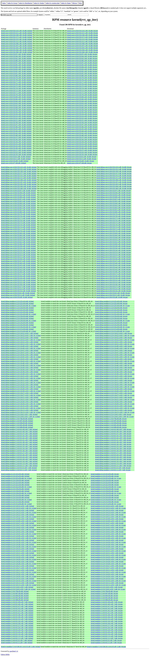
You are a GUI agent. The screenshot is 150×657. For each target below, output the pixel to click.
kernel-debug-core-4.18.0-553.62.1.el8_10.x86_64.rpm (113, 242)
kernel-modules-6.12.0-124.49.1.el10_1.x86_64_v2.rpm (108, 521)
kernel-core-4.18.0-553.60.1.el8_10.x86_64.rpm (82, 107)
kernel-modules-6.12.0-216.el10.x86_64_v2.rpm (106, 499)
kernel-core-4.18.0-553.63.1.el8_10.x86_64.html (16, 103)
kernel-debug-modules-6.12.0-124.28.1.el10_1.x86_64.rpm (113, 389)
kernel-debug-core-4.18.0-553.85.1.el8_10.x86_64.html (18, 201)
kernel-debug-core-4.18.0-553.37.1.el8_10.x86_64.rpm (113, 274)
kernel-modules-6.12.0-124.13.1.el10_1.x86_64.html (17, 583)
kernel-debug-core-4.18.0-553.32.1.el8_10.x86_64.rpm (113, 282)
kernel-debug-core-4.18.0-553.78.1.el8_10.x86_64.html (18, 216)
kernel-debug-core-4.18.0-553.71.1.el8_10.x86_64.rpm (113, 229)
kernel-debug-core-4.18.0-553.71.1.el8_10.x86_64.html (18, 229)
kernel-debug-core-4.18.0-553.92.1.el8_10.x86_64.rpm (113, 195)
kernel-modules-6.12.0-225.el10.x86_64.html (15, 474)
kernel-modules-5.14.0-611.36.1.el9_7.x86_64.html (17, 617)
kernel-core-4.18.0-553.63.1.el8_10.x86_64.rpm (82, 103)
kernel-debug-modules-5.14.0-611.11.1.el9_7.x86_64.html (19, 466)
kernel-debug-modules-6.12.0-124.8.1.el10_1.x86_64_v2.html (20, 416)
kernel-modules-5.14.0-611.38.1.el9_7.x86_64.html (17, 615)
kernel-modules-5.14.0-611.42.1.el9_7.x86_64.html (17, 610)
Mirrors (74, 3)
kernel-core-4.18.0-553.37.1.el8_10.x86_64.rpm (82, 137)
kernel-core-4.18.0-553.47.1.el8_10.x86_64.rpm (82, 125)
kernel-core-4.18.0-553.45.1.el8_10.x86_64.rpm (82, 129)
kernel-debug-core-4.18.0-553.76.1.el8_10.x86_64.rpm (113, 220)
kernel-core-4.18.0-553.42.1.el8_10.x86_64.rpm (82, 133)
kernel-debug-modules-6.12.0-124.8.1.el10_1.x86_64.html (19, 414)
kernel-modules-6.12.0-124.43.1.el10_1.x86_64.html (17, 531)
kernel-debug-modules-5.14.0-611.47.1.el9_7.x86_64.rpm (113, 434)
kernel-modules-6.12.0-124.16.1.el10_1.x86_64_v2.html (18, 581)
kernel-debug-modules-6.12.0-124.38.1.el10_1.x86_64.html (19, 372)
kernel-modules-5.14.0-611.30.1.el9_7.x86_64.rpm (107, 623)
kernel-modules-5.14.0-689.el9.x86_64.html (15, 600)
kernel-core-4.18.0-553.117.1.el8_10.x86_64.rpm (82, 37)
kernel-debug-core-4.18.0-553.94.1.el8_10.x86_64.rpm (113, 193)
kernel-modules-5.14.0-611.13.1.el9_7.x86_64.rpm (107, 636)
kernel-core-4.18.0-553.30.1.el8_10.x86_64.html (16, 148)
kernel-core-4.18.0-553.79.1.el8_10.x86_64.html (16, 78)
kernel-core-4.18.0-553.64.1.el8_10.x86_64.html (16, 101)
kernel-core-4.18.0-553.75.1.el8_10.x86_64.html (16, 86)
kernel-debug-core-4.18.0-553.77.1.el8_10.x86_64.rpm (113, 218)
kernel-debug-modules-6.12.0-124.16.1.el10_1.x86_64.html (19, 406)
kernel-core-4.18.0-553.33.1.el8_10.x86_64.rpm (82, 144)
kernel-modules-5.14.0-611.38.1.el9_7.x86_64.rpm (107, 615)
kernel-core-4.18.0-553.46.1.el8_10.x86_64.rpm (82, 127)
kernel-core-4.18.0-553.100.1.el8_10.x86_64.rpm (82, 52)
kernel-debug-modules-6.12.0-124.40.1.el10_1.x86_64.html (19, 363)
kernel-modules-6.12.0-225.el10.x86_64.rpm (105, 474)
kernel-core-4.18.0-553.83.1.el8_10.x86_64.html (16, 69)
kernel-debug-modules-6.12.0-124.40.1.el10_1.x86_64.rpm (113, 363)
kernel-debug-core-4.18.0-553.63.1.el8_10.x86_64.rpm (113, 240)
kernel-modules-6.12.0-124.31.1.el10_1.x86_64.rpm (107, 553)
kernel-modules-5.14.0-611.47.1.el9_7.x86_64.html (17, 606)
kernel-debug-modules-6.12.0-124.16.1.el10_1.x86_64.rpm (113, 406)
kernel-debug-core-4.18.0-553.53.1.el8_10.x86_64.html (18, 252)
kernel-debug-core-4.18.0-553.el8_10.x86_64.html (17, 297)
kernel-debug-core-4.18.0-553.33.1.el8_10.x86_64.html (18, 280)
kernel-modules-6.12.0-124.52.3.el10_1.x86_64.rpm (107, 506)
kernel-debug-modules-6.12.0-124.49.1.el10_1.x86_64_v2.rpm (114, 348)
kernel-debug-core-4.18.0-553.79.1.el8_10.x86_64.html (18, 214)
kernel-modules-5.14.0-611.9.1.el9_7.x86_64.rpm (106, 640)
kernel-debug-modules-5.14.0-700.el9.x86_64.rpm (111, 419)
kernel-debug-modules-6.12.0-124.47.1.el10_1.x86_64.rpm (113, 350)
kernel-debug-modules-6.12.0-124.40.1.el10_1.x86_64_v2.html (21, 365)
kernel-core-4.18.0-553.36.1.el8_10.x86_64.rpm (82, 139)
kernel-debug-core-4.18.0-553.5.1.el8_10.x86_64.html (18, 295)
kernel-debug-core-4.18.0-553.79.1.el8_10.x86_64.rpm (113, 214)
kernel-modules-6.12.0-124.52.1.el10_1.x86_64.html (17, 514)
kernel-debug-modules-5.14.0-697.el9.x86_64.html (17, 421)
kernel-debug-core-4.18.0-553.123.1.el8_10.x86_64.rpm (113, 167)
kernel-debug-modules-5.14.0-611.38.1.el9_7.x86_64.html (19, 442)
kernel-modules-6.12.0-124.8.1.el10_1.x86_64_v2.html (18, 589)
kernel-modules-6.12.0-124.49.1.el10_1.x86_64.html (17, 519)
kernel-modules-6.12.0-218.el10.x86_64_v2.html (16, 493)
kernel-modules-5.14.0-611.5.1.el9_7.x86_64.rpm (106, 642)
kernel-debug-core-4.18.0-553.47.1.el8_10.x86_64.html (18, 261)
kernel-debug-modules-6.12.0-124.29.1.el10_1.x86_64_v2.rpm (114, 387)
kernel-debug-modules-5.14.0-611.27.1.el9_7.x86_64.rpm (113, 453)
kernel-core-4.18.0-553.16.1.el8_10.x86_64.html (16, 154)
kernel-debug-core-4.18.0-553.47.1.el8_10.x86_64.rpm (113, 261)
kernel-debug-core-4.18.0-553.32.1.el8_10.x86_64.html (18, 282)
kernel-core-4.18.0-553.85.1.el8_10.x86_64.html (16, 65)
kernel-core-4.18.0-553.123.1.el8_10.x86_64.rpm (82, 31)
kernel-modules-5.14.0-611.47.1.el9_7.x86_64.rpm (107, 606)
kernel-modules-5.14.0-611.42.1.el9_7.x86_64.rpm (107, 610)
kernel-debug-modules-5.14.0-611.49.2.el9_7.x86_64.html (19, 429)
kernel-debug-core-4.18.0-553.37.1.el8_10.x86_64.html (18, 274)
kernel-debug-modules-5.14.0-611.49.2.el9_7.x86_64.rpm (113, 429)
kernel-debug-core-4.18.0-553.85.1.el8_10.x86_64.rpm (113, 201)
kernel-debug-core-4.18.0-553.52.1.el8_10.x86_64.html (18, 254)
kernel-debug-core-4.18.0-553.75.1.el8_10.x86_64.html (18, 222)
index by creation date (53, 3)
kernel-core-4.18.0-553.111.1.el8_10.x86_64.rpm (82, 41)
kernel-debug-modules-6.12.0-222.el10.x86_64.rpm (111, 310)
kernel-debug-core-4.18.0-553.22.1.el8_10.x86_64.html (18, 289)
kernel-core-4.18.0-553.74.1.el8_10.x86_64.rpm (82, 88)
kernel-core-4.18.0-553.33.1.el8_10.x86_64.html (16, 144)
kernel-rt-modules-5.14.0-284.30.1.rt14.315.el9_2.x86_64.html (20, 646)
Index (4, 3)
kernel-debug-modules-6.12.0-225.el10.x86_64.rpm (111, 301)
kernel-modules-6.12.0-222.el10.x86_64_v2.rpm (106, 487)
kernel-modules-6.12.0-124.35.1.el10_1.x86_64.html (17, 549)
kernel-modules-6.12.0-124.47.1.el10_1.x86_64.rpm (107, 523)
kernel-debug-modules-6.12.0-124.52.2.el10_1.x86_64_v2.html (21, 340)
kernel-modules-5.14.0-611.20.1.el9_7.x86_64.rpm (107, 632)
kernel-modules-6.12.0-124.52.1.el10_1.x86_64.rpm (107, 514)
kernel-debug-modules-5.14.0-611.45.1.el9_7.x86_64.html (19, 436)
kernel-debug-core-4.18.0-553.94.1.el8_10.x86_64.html (18, 193)
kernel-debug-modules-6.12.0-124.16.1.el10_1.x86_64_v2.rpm (114, 408)
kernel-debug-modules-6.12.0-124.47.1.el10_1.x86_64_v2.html (21, 352)
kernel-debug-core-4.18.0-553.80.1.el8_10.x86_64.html (18, 212)
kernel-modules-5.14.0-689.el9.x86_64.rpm (104, 600)
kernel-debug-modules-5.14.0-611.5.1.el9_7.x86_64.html (19, 470)
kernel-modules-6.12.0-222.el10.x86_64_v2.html (16, 487)
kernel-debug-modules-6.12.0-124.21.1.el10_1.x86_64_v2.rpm (114, 399)
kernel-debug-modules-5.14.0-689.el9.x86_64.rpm (111, 427)
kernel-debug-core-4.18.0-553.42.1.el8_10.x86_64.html (18, 269)
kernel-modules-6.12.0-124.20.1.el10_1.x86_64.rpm (107, 574)
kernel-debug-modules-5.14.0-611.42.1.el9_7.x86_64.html (19, 438)
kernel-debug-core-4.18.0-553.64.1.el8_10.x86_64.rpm (113, 237)
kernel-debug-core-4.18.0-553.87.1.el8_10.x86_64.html (18, 199)
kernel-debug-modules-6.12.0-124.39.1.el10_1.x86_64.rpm (113, 367)
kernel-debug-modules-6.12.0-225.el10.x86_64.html (17, 301)
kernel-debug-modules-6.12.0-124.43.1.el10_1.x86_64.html (19, 359)
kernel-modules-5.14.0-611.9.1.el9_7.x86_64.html (16, 640)
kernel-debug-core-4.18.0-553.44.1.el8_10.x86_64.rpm (113, 267)
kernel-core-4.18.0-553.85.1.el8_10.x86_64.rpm (82, 65)
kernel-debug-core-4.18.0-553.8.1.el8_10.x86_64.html (18, 293)
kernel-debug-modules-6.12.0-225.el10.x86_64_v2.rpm (112, 305)
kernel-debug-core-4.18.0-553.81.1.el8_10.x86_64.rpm (113, 210)
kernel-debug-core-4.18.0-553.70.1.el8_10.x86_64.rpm (113, 231)
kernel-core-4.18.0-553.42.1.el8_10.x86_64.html (16, 133)
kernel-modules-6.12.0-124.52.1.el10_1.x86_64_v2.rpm (108, 517)
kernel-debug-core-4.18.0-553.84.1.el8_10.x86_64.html (18, 203)
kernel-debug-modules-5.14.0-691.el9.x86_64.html (17, 425)
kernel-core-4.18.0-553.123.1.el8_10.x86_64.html (16, 31)
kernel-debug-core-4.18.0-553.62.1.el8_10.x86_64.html (18, 242)
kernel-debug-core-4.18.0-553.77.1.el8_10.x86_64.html (18, 218)
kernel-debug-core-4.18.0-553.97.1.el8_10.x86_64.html (18, 190)
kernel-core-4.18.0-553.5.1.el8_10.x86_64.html (16, 159)
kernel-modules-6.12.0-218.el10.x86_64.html (15, 489)
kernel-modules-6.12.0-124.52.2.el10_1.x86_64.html (17, 510)
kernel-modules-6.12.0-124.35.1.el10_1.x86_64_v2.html (18, 551)
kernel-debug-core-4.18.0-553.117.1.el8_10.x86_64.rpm (113, 173)
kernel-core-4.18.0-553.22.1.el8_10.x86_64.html (16, 152)
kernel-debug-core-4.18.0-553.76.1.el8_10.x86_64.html (18, 220)
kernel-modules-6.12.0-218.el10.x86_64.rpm (105, 489)
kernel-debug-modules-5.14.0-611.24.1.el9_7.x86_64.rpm (113, 457)
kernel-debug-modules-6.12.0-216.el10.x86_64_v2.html (18, 327)
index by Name (66, 3)
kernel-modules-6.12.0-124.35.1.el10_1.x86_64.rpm (107, 549)
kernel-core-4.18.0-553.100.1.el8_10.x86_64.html (16, 52)
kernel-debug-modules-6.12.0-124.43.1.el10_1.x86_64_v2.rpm (114, 361)
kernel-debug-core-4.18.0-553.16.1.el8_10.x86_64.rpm (113, 291)
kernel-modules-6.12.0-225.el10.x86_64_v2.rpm (106, 478)
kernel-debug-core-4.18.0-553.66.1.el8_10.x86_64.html (18, 235)
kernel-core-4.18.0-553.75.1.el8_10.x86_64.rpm (82, 86)
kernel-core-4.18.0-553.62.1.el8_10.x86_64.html (16, 105)
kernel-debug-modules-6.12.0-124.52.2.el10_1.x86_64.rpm (113, 337)
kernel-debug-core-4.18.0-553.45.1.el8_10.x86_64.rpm (113, 265)
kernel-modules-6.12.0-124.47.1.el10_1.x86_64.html (17, 523)
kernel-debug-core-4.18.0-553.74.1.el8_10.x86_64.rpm (113, 225)
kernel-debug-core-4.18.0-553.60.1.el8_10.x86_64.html (18, 244)
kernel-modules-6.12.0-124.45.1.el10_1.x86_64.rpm (107, 527)
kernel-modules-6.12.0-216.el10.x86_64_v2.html (16, 499)
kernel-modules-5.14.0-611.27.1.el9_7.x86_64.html (17, 625)
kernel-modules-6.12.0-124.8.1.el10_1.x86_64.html (17, 587)
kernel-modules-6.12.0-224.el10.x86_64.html (15, 480)
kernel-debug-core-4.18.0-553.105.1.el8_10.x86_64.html (19, 184)
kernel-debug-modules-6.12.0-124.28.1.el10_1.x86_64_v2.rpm (114, 391)
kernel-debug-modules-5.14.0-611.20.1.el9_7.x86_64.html (19, 459)
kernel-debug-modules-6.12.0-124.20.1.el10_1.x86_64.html (19, 402)
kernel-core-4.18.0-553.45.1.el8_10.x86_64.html (16, 129)
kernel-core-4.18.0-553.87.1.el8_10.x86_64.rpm (82, 63)
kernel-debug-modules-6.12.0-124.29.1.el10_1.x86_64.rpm (113, 384)
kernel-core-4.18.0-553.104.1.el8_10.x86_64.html (16, 50)
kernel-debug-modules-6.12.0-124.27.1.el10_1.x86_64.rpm (113, 393)
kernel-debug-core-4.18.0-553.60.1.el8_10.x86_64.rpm (113, 244)
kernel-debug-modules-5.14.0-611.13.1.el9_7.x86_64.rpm (113, 463)
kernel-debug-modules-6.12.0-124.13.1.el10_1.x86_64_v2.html (21, 412)
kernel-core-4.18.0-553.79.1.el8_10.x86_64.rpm (82, 78)
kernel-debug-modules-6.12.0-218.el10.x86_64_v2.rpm (112, 320)
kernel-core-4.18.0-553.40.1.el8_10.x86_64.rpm (82, 135)
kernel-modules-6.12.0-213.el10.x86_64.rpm (105, 502)
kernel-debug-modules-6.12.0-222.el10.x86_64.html (17, 310)
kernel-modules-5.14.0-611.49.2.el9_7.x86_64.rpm (107, 602)
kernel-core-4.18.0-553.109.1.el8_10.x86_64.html (16, 43)
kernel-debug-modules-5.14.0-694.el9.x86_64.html (17, 423)
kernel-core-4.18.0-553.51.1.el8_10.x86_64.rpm (82, 120)
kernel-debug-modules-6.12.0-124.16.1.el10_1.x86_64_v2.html (21, 408)
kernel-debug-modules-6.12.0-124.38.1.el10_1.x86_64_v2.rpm (114, 374)
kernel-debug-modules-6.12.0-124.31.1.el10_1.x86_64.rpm (113, 380)
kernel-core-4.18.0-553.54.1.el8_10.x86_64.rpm (82, 114)
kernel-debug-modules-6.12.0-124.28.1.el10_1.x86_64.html (19, 389)
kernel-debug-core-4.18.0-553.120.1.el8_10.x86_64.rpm (113, 171)
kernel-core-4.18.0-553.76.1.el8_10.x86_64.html (16, 84)
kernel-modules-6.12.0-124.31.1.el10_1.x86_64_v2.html (18, 555)
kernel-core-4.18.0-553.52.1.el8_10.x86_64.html (16, 118)
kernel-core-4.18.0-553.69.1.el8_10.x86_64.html (16, 97)
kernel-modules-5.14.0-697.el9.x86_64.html (15, 593)
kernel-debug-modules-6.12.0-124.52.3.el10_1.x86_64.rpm (113, 333)
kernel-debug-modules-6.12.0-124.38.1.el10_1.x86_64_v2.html (21, 374)
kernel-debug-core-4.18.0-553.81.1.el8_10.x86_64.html (18, 210)
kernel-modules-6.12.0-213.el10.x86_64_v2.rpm (106, 504)
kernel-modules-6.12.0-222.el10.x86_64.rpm (105, 482)
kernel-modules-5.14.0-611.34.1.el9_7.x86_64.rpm (107, 621)
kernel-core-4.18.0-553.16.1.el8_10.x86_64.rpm (82, 154)
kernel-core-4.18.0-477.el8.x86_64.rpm (79, 163)
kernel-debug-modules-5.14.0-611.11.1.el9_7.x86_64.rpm (113, 466)
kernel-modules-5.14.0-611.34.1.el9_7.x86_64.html (17, 621)
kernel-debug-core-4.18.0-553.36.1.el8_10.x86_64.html (18, 276)
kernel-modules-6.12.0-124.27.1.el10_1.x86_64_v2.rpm (108, 568)
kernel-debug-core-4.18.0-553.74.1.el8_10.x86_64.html (18, 225)
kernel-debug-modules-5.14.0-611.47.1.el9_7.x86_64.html (19, 434)
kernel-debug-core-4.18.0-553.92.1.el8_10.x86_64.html (18, 195)
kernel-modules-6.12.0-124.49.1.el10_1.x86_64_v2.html (18, 521)
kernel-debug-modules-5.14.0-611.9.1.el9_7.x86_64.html (19, 468)
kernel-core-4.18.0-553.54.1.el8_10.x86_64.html (16, 114)
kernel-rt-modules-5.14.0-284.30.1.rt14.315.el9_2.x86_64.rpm (106, 646)
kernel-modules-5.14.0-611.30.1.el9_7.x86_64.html (17, 623)
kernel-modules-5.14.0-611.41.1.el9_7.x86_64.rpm (107, 613)
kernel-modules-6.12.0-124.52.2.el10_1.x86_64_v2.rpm (108, 512)
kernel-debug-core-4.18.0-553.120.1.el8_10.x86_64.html (19, 171)
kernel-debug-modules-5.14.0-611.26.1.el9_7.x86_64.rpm (113, 455)
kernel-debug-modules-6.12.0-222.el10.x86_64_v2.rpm (112, 314)
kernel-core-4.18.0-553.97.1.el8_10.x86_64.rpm (82, 54)
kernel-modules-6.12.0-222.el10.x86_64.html (15, 482)
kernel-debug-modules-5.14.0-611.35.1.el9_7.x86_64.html (19, 446)
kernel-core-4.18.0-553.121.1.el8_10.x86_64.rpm (82, 33)
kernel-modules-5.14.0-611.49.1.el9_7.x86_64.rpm (107, 604)
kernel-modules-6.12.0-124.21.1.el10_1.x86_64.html (17, 570)
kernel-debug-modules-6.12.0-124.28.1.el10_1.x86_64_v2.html (21, 391)
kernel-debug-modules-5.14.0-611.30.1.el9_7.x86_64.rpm (113, 451)
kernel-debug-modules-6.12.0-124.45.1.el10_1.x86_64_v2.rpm (114, 357)
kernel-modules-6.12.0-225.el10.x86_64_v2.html (16, 478)
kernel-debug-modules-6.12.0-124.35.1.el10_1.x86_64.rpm (113, 376)
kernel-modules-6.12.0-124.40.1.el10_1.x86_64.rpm (107, 536)
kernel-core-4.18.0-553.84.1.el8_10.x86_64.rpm (82, 67)
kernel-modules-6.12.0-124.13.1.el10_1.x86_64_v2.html (18, 585)
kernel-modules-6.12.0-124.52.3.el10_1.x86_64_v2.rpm (108, 508)
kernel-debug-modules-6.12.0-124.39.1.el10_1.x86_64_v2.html (21, 369)
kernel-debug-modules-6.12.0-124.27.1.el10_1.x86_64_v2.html (21, 395)
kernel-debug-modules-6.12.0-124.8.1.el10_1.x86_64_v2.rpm (114, 416)
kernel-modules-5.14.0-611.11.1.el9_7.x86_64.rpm (107, 638)
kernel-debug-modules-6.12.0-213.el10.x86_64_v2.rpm (112, 331)
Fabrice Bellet (5, 654)
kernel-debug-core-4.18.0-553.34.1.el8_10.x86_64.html (18, 278)
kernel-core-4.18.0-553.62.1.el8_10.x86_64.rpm (82, 105)
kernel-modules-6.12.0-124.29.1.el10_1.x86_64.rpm (107, 557)
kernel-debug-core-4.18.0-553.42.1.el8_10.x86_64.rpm (113, 269)
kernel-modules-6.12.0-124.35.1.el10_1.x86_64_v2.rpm (108, 551)
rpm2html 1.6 (14, 651)
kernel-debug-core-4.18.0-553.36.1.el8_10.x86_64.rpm (113, 276)
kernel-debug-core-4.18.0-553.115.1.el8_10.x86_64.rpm (113, 176)
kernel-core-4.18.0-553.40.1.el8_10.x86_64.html (16, 135)
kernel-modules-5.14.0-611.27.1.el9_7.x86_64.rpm (107, 625)
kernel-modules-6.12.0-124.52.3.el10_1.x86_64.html (17, 506)
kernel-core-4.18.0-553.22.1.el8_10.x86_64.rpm (82, 152)
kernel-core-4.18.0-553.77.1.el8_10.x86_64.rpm (82, 82)
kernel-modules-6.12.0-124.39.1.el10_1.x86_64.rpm (107, 540)
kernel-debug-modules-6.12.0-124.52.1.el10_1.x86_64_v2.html (21, 344)
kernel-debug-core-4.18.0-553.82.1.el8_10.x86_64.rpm (113, 208)
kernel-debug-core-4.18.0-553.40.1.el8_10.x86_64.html (18, 272)
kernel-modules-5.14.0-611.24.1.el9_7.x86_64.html (17, 630)
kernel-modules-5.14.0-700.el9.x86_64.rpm (104, 591)
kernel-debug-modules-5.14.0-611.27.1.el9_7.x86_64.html (19, 453)
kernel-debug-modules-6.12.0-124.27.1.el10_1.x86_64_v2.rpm (114, 395)
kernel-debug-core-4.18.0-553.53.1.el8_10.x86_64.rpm (113, 252)
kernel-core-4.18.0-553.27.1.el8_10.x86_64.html (16, 150)
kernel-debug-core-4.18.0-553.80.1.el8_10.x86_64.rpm (113, 212)
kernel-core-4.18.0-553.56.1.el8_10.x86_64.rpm (82, 112)
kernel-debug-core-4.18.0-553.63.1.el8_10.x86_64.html (18, 240)
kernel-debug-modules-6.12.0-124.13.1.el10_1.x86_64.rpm (113, 410)
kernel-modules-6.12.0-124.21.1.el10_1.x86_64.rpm (107, 570)
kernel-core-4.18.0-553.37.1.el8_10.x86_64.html (16, 137)
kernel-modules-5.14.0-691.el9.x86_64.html (15, 598)
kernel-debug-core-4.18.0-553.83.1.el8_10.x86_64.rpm (113, 205)
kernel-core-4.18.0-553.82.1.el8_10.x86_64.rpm (82, 71)
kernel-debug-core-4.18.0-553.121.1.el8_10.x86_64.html (19, 169)
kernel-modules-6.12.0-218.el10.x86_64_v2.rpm (106, 493)
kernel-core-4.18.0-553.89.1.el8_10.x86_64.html (16, 60)
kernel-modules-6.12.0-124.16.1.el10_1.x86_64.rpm (107, 578)
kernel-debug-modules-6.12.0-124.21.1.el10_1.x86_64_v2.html (21, 399)
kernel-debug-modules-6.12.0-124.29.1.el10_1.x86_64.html (19, 384)
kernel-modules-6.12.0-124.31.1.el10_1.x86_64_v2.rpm (108, 555)
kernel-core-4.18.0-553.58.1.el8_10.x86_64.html (16, 110)
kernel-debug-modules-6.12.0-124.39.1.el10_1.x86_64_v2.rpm (114, 369)
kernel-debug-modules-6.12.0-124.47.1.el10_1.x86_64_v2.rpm (114, 352)
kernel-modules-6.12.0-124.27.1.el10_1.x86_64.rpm (107, 566)
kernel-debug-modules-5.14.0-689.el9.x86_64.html (17, 427)
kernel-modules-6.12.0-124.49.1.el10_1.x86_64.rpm (107, 519)
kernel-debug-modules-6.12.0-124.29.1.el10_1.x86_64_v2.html (21, 387)
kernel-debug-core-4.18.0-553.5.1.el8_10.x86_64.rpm (113, 295)
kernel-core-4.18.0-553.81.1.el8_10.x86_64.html (16, 73)
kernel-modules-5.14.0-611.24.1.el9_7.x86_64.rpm (107, 630)
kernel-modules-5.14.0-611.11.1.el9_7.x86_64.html (17, 638)
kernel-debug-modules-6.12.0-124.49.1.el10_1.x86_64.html (19, 346)
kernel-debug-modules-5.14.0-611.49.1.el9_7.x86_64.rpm (113, 431)
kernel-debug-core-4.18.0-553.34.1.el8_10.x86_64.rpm (113, 278)
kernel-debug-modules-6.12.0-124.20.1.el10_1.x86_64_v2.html (21, 404)
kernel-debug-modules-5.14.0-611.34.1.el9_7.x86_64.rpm (113, 448)
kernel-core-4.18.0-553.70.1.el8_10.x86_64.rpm (82, 95)
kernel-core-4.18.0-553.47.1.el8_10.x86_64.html (16, 125)
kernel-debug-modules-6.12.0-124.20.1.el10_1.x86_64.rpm (113, 402)
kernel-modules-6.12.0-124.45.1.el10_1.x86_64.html (17, 527)
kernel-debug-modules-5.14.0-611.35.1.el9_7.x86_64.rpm (113, 446)
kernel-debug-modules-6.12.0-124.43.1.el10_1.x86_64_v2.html (21, 361)
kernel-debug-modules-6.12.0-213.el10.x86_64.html (17, 329)
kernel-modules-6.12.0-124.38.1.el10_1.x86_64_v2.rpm (108, 546)
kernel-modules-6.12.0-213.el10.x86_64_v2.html (16, 504)
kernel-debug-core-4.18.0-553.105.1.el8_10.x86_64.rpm (113, 184)
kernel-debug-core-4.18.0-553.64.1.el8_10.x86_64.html (18, 237)
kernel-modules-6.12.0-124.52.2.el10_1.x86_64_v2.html (18, 512)
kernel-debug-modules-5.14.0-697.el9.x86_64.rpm (111, 421)
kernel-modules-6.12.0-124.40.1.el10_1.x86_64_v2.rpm (108, 538)
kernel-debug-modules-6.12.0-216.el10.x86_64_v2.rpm (112, 327)
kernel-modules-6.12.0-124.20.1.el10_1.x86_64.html (17, 574)
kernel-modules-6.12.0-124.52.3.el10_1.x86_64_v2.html (18, 508)
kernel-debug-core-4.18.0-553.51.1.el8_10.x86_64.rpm (113, 257)
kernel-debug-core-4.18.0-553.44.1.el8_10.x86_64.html (18, 267)
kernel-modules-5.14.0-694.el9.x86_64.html (15, 595)
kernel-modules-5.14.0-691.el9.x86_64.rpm (104, 598)
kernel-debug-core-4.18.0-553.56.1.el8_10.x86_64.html (18, 248)
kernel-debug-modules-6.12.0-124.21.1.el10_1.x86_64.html (19, 397)
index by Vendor (39, 3)
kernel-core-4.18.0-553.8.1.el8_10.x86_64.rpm (81, 157)
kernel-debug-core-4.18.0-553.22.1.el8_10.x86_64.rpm (113, 289)
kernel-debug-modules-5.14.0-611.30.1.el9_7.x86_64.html (19, 451)
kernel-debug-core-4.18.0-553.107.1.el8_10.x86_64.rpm (113, 182)
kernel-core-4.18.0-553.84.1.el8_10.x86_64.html (16, 67)
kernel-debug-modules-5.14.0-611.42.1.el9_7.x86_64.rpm (113, 438)
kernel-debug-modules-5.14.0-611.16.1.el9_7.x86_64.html (19, 461)
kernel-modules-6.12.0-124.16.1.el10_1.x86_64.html (17, 578)
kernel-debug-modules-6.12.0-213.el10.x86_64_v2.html (18, 331)
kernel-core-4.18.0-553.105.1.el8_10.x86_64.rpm (82, 48)
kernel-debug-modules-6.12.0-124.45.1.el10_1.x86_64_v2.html (21, 357)
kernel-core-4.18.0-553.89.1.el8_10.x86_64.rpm (82, 60)
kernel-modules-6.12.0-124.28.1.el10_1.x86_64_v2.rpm (108, 563)
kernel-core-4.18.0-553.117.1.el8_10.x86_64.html (16, 37)
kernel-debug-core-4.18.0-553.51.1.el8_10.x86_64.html (18, 257)
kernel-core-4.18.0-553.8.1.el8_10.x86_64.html (16, 157)
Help (80, 3)
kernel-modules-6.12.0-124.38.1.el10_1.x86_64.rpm (107, 544)
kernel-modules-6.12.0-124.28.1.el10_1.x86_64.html (17, 561)
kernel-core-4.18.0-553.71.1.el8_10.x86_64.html (16, 92)
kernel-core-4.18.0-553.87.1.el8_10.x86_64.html (16, 63)
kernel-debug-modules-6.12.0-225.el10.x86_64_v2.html (18, 305)
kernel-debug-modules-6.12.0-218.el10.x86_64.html (17, 316)
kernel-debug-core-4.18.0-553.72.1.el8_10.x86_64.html (18, 227)
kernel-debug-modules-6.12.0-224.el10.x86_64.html (17, 308)
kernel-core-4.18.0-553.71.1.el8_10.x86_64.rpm (82, 92)
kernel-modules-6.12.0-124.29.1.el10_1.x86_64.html (17, 557)
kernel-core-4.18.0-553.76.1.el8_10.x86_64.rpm (82, 84)
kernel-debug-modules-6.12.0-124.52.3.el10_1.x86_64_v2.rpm (114, 335)
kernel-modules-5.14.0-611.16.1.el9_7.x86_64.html (17, 634)
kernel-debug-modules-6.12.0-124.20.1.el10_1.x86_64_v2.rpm (114, 404)
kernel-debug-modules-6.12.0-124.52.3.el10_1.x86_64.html (19, 333)
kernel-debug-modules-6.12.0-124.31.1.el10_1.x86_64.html (19, 380)
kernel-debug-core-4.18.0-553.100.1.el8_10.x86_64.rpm (113, 188)
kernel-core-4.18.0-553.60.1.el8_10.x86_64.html (16, 107)
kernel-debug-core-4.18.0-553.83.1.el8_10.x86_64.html (18, 205)
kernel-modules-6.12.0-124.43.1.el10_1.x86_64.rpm (107, 531)
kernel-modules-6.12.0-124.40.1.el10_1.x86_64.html (17, 536)
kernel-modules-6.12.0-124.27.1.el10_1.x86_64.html (17, 566)
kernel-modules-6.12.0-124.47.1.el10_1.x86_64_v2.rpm (108, 525)
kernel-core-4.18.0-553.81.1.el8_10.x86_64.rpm (82, 73)
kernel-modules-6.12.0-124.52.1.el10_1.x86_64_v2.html (18, 517)
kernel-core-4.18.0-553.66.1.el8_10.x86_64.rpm (82, 99)
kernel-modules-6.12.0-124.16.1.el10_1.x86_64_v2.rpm (108, 581)
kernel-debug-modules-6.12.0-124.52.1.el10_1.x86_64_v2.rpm (114, 344)
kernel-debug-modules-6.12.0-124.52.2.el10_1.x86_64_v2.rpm (114, 340)
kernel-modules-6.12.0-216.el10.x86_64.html (15, 495)
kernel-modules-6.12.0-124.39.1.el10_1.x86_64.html (17, 540)
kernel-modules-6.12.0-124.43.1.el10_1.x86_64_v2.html (18, 534)
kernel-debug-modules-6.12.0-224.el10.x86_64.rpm (111, 308)
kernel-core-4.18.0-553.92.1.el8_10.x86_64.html (16, 58)
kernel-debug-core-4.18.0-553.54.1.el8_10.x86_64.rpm (113, 250)
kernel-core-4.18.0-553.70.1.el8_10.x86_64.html (16, 95)
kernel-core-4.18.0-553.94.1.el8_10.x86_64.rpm (82, 56)
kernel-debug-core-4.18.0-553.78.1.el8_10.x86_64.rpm (113, 216)
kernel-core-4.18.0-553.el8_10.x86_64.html (14, 161)
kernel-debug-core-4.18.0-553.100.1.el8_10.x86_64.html (19, 188)
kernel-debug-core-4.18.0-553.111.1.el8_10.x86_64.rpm (113, 178)
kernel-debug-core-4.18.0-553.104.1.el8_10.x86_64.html (19, 186)
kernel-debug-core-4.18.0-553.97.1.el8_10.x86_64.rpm (113, 190)
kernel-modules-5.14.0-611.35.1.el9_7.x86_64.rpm (107, 619)
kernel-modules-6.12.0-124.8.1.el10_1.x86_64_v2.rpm (108, 589)
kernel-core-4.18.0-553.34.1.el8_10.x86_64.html (16, 142)
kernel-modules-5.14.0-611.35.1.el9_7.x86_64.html (17, 619)
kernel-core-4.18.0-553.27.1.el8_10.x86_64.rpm (82, 150)
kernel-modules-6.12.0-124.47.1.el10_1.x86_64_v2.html (18, 525)
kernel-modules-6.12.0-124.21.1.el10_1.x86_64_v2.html (18, 572)
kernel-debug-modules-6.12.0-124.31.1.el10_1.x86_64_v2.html (21, 382)
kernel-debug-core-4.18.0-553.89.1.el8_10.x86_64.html (18, 197)
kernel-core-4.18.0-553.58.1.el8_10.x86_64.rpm (82, 110)
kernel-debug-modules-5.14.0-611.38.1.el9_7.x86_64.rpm (113, 442)
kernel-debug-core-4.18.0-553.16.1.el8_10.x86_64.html (18, 291)
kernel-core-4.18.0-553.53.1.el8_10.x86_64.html (16, 116)
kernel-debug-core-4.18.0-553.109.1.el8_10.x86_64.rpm (113, 180)
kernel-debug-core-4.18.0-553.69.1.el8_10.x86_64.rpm (113, 233)
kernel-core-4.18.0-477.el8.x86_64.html (13, 163)
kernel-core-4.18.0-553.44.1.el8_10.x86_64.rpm (82, 131)
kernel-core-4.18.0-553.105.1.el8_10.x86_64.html (16, 48)
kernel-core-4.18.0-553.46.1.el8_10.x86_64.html (16, 127)
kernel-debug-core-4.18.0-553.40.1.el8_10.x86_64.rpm (113, 272)
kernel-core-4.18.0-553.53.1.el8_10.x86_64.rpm (82, 116)
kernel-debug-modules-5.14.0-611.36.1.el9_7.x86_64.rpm (113, 444)
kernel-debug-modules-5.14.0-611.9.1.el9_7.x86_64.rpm (112, 468)
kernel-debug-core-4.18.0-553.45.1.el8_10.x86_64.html (18, 265)
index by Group (12, 3)
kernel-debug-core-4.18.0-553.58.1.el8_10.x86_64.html (18, 246)
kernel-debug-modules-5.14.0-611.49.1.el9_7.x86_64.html (19, 431)
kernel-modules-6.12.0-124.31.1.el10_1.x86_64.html (17, 553)
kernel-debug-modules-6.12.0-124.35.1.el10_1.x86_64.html (19, 376)
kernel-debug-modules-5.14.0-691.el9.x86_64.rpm (111, 425)
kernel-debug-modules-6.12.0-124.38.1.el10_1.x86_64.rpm (113, 372)
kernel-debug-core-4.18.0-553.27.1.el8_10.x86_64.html (18, 286)
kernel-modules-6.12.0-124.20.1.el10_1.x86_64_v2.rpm (108, 576)
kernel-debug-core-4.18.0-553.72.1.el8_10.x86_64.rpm (113, 227)
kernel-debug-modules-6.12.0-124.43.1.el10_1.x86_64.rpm (113, 359)
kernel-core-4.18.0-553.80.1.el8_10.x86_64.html (16, 75)
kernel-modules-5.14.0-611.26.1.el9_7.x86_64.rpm (107, 627)
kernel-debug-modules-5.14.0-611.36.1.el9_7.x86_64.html (19, 444)
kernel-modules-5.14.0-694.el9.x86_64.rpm (104, 595)
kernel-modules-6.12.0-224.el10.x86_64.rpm (105, 480)
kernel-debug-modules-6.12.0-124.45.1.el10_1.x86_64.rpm (113, 355)
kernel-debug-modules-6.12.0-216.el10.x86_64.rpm (111, 323)
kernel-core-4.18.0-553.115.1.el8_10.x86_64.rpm (82, 39)
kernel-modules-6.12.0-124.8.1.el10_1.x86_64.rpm (107, 587)
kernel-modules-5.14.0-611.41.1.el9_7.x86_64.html (17, 613)
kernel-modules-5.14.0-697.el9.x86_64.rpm (104, 593)
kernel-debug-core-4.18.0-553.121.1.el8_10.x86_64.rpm (113, 169)
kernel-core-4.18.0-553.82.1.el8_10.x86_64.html (16, 71)
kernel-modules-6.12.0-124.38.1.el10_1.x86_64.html (17, 544)
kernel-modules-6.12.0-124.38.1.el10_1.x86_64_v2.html (18, 546)
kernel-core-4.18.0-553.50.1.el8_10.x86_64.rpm (82, 122)
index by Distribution (25, 3)
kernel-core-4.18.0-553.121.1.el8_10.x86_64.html (16, 33)
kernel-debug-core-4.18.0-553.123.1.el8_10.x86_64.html (19, 167)
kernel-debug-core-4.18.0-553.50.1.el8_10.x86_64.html (18, 259)
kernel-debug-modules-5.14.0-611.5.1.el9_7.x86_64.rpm (112, 470)
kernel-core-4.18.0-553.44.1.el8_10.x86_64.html (16, 131)
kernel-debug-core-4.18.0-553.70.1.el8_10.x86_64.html (18, 231)
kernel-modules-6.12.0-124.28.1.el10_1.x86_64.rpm (107, 561)
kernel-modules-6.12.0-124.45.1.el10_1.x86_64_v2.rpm (108, 529)
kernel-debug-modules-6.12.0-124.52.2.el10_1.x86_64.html (19, 337)
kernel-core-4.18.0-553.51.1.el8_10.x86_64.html (16, 120)
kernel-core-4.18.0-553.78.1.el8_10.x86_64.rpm (82, 80)
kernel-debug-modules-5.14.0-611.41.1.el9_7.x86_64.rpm (113, 440)
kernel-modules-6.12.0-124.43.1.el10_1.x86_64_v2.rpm (108, 534)
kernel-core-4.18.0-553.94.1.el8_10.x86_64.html (16, 56)
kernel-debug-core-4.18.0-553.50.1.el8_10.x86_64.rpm (113, 259)
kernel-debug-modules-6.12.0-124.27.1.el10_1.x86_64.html (19, 393)
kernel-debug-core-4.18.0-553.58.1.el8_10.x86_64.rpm (113, 246)
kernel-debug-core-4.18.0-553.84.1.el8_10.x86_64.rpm (113, 203)
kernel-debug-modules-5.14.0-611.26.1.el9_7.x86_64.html (19, 455)
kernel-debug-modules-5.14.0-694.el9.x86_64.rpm (111, 423)
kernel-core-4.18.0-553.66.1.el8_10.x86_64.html (16, 99)
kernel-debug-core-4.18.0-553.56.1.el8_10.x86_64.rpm (113, 248)
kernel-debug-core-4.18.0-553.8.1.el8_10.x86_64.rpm (113, 293)
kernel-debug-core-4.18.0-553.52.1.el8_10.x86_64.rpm (113, 254)
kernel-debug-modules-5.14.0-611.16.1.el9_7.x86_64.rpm (113, 461)
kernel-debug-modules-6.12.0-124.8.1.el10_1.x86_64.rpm (113, 414)
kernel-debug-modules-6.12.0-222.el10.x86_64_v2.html (18, 314)
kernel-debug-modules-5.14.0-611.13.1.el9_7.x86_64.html (19, 463)
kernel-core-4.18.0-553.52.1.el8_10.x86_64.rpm (82, 118)
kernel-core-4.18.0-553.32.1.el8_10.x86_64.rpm (82, 146)
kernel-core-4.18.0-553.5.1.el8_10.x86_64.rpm (81, 159)
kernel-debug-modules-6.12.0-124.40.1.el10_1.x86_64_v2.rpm (114, 365)
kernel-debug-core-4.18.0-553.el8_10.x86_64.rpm (112, 297)
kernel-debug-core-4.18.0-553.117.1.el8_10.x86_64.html (18, 173)
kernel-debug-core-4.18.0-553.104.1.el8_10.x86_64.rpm (113, 186)
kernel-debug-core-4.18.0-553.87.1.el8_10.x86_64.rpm (113, 199)
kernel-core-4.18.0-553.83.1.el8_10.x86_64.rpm (82, 69)
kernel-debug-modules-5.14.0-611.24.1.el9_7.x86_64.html (19, 457)
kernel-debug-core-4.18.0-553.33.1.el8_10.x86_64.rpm (113, 280)
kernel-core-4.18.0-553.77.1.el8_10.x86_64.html (16, 82)
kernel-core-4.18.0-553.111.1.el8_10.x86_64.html (16, 41)
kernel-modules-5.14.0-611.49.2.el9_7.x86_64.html (17, 602)
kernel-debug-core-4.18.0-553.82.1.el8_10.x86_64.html (18, 208)
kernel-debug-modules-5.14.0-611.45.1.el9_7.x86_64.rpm (113, 436)
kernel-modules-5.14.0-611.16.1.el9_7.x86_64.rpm (107, 634)
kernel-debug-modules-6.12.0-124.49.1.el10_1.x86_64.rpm (113, 346)
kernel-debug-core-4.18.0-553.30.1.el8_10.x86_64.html (18, 284)
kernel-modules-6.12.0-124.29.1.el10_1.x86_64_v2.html (18, 559)
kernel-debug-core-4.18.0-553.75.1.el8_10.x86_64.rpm (113, 222)
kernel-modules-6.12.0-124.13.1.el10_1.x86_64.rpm (107, 583)
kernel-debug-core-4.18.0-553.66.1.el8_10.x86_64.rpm (113, 235)
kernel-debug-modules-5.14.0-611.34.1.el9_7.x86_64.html (19, 448)
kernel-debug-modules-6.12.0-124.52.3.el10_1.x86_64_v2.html (21, 335)
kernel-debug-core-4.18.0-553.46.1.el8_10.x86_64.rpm (113, 263)
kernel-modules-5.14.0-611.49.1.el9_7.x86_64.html (17, 604)
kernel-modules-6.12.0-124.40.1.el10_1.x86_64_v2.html (18, 538)
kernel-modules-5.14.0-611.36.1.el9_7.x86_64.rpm (107, 617)
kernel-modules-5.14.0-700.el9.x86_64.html (15, 591)
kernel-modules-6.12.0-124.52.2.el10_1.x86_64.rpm (107, 510)
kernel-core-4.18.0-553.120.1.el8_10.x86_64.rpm (82, 35)
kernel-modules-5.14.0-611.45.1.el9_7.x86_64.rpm (107, 608)
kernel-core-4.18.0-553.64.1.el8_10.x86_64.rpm (82, 101)
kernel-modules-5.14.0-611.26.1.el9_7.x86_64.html (17, 627)
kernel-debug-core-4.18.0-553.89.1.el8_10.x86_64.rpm (113, 197)
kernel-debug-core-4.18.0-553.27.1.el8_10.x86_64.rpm (113, 286)
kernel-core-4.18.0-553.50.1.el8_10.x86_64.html (16, 122)
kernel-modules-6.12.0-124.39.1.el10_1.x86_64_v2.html (18, 542)
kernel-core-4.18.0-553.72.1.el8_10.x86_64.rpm (82, 90)
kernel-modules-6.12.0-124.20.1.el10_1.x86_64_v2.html (18, 576)
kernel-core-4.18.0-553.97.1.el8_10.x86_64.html (16, 54)
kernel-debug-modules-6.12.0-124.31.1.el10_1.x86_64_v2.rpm (114, 382)
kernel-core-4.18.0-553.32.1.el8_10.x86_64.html (16, 146)
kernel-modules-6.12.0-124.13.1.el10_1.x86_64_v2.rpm (108, 585)
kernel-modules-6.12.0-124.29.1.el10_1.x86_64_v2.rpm (108, 559)
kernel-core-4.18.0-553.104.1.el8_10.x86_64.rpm (82, 50)
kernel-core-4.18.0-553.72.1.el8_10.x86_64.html (16, 90)
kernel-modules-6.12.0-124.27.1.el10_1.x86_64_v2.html (18, 568)
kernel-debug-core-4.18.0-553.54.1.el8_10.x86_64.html (18, 250)
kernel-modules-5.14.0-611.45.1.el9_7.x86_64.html (17, 608)
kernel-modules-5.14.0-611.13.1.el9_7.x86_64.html (17, 636)
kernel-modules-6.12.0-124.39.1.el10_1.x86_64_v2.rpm (108, 542)
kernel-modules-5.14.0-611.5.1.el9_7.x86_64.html (16, 642)
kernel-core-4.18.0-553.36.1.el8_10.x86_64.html (16, 139)
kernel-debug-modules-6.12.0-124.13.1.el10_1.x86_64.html (19, 410)
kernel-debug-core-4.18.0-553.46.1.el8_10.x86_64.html (18, 263)
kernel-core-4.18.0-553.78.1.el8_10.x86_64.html (16, 80)
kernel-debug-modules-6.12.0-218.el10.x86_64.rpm (111, 316)
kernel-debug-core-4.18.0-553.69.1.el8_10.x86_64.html (18, 233)
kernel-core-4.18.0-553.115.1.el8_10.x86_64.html (16, 39)
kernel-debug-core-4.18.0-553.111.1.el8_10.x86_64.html (18, 178)
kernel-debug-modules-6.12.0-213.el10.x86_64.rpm (111, 329)
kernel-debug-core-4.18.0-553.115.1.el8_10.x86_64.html (18, 176)
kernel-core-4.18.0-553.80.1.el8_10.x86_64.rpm (82, 75)
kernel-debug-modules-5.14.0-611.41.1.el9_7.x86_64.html (19, 440)
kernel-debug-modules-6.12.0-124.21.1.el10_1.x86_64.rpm (113, 397)
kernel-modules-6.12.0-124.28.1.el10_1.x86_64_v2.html (18, 563)
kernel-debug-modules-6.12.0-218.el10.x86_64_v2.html (18, 320)
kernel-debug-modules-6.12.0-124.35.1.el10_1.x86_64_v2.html (21, 378)
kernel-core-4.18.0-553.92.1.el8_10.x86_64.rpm (82, 58)
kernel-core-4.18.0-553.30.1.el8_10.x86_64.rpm (82, 148)
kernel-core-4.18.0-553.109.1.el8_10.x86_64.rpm (82, 43)
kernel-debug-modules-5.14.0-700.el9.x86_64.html (17, 419)
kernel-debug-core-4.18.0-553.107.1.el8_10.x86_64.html (19, 182)
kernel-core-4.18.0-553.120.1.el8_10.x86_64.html (16, 35)
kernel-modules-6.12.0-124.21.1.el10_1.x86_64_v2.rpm (108, 572)
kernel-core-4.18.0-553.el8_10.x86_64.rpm (80, 161)
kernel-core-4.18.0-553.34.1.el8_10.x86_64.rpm (82, 142)
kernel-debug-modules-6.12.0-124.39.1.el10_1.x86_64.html (19, 367)
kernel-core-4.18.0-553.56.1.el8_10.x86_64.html (16, 112)
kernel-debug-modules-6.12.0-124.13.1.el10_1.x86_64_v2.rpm (114, 412)
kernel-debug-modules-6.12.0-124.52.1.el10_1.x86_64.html (19, 342)
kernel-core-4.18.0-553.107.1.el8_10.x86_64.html (16, 46)
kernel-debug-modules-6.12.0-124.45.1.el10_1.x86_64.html (19, 355)
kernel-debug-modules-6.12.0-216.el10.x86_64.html (17, 323)
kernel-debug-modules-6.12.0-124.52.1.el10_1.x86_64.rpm (113, 342)
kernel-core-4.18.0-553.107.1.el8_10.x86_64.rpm (82, 46)
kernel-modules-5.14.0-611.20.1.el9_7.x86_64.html (17, 632)
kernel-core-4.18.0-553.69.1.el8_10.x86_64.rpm (82, 97)
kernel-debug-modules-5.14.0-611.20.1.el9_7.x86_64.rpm (113, 459)
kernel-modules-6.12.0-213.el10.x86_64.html (15, 502)
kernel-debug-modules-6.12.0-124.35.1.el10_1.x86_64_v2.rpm (114, 378)
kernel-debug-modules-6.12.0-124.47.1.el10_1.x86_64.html (19, 350)
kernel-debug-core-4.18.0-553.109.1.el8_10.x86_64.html (19, 180)
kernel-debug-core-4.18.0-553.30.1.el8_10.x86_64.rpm (113, 284)
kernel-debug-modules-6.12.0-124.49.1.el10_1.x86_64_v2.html (21, 348)
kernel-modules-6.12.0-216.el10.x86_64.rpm (105, 495)
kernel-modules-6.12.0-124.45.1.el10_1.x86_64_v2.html (18, 529)
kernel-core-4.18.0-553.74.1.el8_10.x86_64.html (16, 88)
